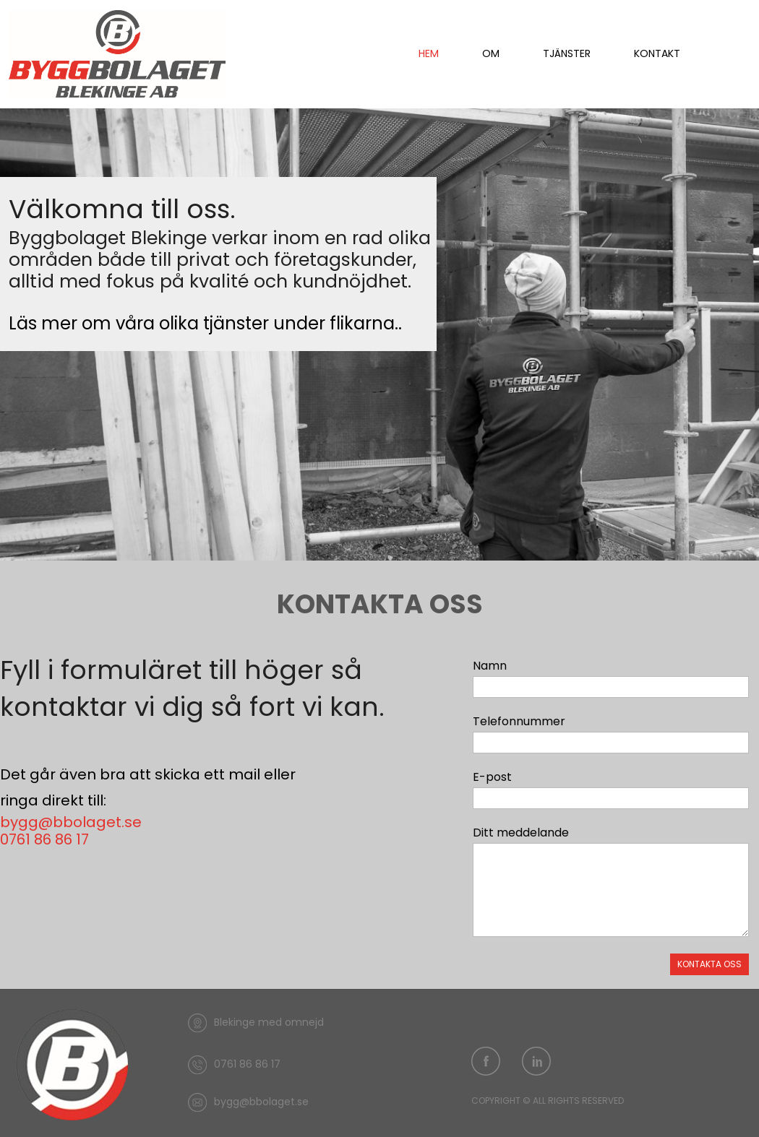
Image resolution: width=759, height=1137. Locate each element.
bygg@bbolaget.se (71, 822)
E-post (492, 777)
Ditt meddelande (521, 832)
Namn (490, 665)
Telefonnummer (519, 721)
